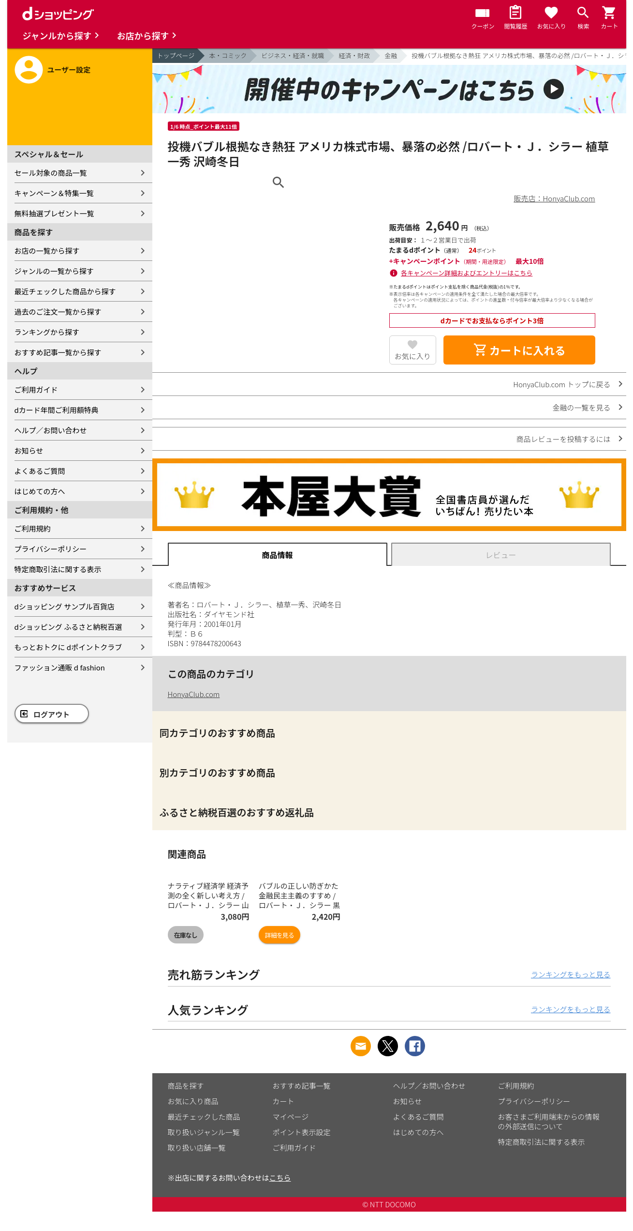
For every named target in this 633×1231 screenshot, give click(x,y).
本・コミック (228, 55)
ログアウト (51, 714)
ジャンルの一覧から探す (54, 271)
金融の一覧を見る (581, 407)
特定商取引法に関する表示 (58, 569)
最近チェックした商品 (204, 1116)
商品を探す (186, 1085)
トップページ (176, 55)
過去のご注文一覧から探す (58, 311)
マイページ (291, 1116)
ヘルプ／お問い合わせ (51, 430)
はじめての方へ (40, 491)
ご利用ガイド (36, 389)
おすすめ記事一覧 (302, 1085)
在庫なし (185, 935)
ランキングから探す (47, 332)
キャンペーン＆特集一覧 (54, 193)
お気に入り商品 (193, 1101)
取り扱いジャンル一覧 (204, 1132)
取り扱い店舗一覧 (197, 1147)
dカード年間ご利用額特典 (57, 410)
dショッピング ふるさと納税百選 (68, 627)
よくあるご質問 (40, 471)
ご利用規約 (33, 528)
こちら (280, 1177)
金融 (390, 55)
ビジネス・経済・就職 (292, 55)
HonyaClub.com (194, 694)
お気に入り (413, 356)
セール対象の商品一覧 (51, 172)
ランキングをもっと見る (571, 974)
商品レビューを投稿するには (563, 438)
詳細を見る (279, 935)
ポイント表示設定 (302, 1132)
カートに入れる (519, 350)
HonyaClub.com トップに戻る (561, 384)
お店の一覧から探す (47, 250)
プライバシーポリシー (51, 549)
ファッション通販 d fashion (60, 667)
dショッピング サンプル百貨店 (65, 606)
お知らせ (29, 450)
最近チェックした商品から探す (65, 291)
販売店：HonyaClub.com (554, 198)
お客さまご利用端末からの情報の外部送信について (549, 1121)
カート (283, 1101)
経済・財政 (354, 55)
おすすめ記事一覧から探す (58, 352)
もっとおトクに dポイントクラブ (68, 647)
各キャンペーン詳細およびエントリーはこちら (466, 272)
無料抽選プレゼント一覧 (54, 213)
